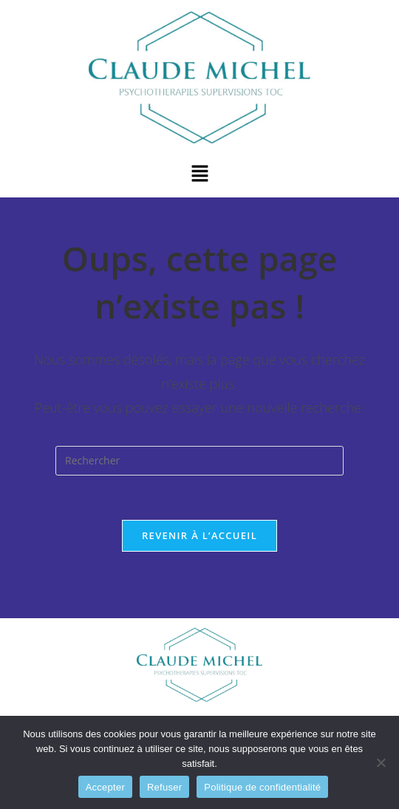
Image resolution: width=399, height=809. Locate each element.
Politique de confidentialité (262, 787)
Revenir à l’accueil (199, 535)
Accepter (105, 787)
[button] (199, 173)
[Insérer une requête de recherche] (199, 460)
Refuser (164, 787)
